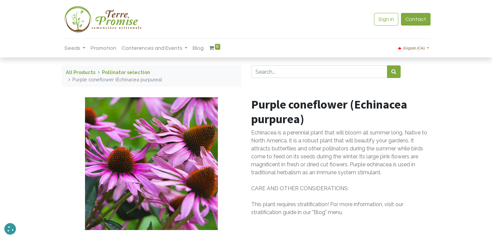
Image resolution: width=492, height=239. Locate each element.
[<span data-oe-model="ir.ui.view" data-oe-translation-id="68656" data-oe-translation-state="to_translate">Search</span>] (394, 71)
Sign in (386, 19)
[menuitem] (103, 48)
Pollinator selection (126, 72)
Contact (415, 19)
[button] (10, 229)
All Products (80, 72)
